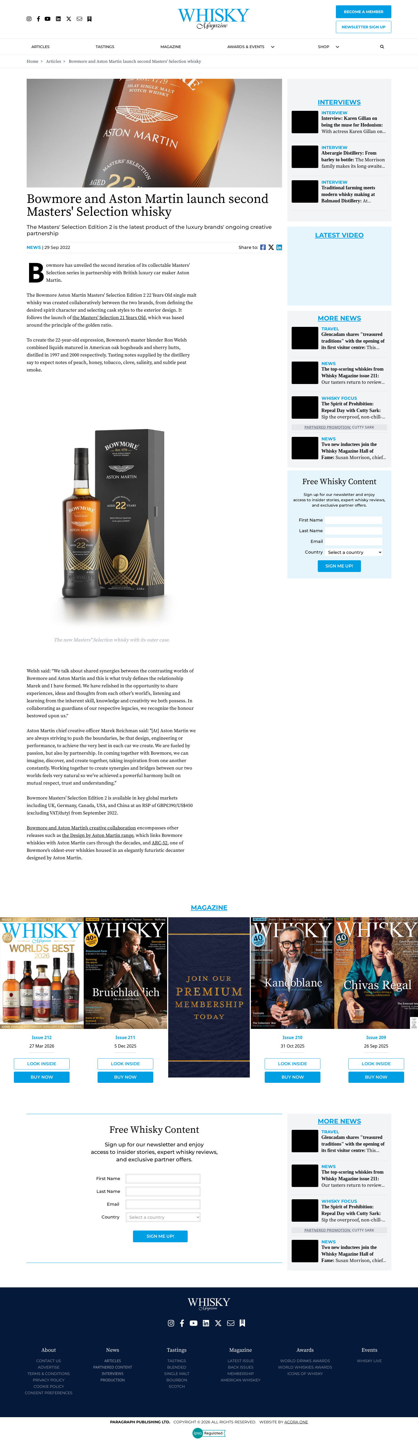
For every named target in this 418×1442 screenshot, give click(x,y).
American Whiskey (240, 1380)
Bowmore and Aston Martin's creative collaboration (81, 828)
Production (113, 1379)
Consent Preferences (49, 1392)
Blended (176, 1367)
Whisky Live (369, 1360)
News (35, 247)
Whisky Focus (339, 398)
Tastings (105, 46)
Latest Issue (241, 1360)
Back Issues (241, 1367)
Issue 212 (42, 1037)
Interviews (112, 1373)
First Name (311, 520)
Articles (40, 46)
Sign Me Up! (339, 566)
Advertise (48, 1367)
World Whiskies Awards (305, 1367)
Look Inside (41, 1063)
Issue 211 (125, 1037)
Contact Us (48, 1360)
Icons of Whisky (305, 1373)
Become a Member (363, 11)
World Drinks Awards (305, 1360)
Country (314, 552)
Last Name (311, 530)
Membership (240, 1373)
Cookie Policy (49, 1386)
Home (32, 61)
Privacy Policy (49, 1380)
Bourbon (176, 1380)
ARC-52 (159, 843)
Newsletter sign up (363, 27)
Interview (334, 113)
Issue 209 (376, 1037)
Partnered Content (112, 1367)
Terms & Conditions (48, 1373)
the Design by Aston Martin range (97, 835)
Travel (330, 329)
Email (317, 541)
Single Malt (176, 1373)
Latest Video (339, 235)
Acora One (296, 1422)
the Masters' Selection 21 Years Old (109, 318)
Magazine (170, 46)
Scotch (177, 1386)
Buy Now (42, 1077)
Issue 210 (293, 1037)
